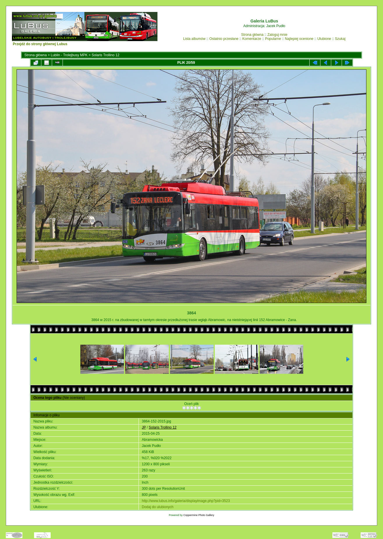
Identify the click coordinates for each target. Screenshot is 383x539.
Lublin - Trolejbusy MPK (69, 55)
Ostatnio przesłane (223, 39)
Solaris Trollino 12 (105, 55)
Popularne (273, 39)
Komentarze (251, 39)
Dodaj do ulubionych (157, 507)
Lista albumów (194, 39)
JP (144, 427)
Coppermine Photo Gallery (198, 515)
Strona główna (252, 35)
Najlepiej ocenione (299, 39)
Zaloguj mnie (277, 35)
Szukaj (340, 39)
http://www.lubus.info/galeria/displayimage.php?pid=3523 (186, 501)
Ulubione (324, 39)
